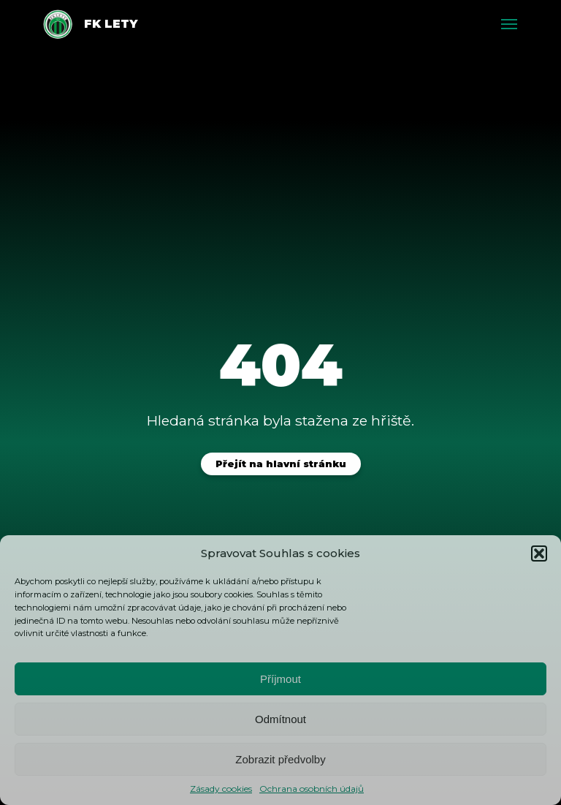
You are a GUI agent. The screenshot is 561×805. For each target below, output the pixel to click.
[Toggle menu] (509, 24)
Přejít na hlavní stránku (280, 463)
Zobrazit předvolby (280, 759)
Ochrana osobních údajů (311, 788)
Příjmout (280, 679)
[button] (539, 553)
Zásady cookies (221, 788)
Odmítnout (280, 719)
